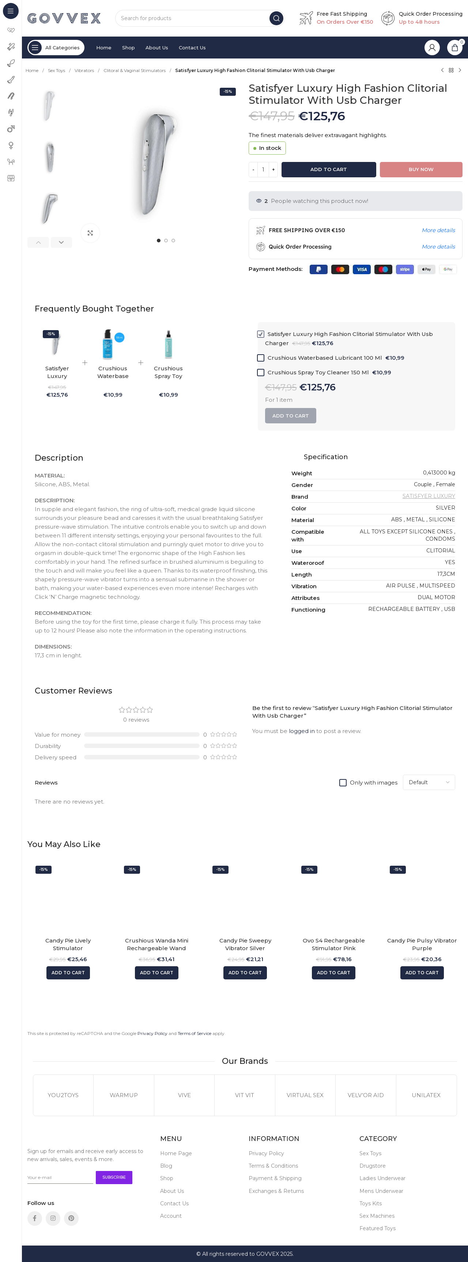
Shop (166, 1178)
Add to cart (328, 169)
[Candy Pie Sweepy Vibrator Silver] (245, 898)
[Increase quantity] (273, 169)
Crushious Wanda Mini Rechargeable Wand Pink (156, 948)
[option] (159, 240)
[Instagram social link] (53, 1218)
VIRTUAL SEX (305, 1095)
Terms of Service (194, 1033)
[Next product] (460, 70)
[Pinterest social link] (71, 1218)
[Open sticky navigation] (56, 47)
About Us (172, 1191)
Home (32, 70)
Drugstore (372, 1166)
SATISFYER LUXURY (429, 496)
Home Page (176, 1153)
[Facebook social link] (34, 1218)
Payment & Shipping (275, 1178)
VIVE (184, 1095)
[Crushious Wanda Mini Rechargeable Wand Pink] (156, 898)
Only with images (373, 782)
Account (171, 1216)
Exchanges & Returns (276, 1191)
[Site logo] (64, 17)
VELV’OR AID (366, 1095)
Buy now (421, 169)
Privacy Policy (152, 1033)
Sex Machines (377, 1216)
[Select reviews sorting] (429, 782)
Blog (166, 1166)
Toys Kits (370, 1203)
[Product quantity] (263, 169)
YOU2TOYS (63, 1095)
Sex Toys (57, 70)
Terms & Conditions (273, 1166)
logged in (302, 731)
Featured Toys (377, 1228)
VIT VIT (244, 1095)
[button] (38, 242)
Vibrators (85, 70)
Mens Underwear (381, 1191)
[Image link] (46, 1138)
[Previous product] (442, 70)
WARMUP (124, 1095)
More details (438, 230)
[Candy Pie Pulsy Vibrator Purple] (422, 898)
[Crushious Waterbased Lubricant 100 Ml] (112, 344)
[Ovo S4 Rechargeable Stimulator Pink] (334, 898)
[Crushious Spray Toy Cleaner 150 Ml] (168, 344)
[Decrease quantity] (253, 169)
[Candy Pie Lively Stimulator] (68, 898)
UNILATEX (426, 1095)
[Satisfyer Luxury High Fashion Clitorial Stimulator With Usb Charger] (57, 344)
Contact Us (174, 1203)
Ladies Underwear (382, 1178)
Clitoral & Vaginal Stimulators (135, 70)
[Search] (200, 18)
